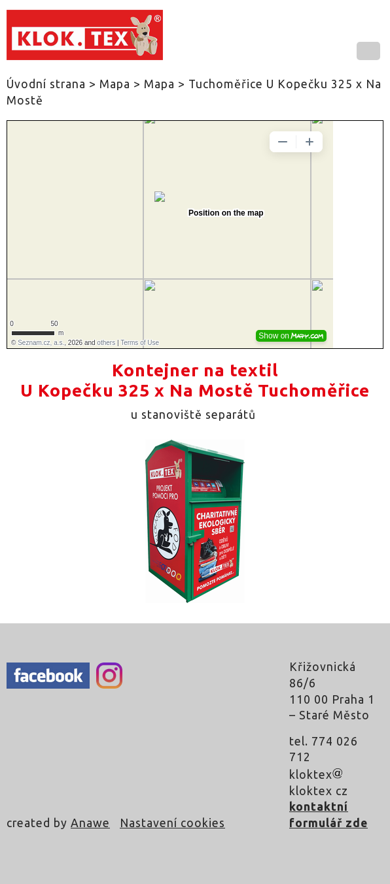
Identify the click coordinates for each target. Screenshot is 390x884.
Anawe (90, 823)
